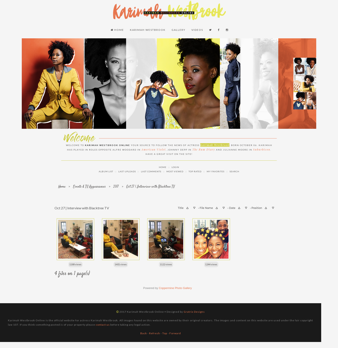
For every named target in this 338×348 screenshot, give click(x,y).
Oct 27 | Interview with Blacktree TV (150, 186)
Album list (106, 171)
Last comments (151, 171)
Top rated (195, 171)
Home (117, 29)
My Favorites (215, 171)
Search (234, 171)
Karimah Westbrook (148, 29)
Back (143, 332)
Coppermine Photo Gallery (175, 287)
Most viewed (174, 171)
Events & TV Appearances (89, 186)
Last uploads (127, 171)
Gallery (178, 29)
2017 (116, 186)
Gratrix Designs (194, 311)
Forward (175, 332)
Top (164, 332)
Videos (197, 29)
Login (175, 166)
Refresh (154, 332)
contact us (103, 324)
